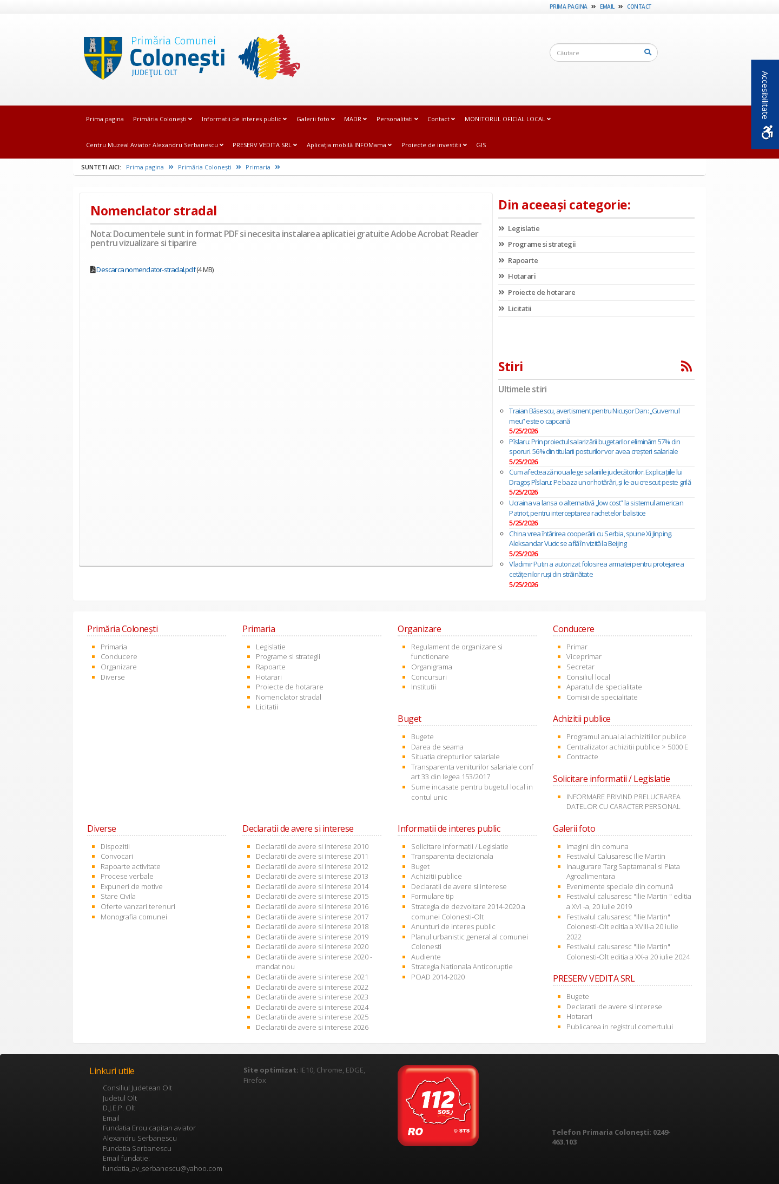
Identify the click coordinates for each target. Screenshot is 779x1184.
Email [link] (607, 6)
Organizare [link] (119, 667)
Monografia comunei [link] (134, 917)
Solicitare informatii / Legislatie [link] (460, 846)
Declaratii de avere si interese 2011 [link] (312, 856)
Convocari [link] (117, 856)
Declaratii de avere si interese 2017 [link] (312, 917)
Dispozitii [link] (115, 846)
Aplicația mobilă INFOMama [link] (349, 145)
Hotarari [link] (517, 276)
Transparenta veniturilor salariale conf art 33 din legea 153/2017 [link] (472, 772)
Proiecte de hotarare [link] (536, 292)
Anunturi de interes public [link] (453, 926)
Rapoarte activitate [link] (131, 866)
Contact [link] (639, 6)
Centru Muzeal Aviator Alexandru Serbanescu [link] (154, 145)
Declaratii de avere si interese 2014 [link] (312, 886)
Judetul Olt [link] (120, 1098)
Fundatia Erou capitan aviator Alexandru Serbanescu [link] (149, 1133)
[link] (189, 59)
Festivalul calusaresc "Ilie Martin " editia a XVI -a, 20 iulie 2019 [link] (628, 901)
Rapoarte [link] (518, 260)
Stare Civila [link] (118, 896)
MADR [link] (355, 119)
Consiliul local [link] (588, 677)
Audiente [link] (426, 957)
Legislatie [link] (518, 228)
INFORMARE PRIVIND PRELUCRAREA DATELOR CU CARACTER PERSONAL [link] (623, 802)
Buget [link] (420, 866)
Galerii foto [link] (315, 119)
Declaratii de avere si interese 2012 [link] (312, 866)
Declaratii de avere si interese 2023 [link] (312, 997)
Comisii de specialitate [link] (602, 697)
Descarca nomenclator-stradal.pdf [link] (145, 269)
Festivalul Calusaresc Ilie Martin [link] (615, 856)
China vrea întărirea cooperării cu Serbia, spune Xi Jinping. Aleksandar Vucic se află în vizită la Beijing (590, 539)
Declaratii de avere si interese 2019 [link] (312, 937)
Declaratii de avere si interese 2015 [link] (312, 896)
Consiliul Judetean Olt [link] (137, 1088)
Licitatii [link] (515, 308)
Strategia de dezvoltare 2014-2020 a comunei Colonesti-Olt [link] (468, 912)
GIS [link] (481, 145)
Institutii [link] (423, 687)
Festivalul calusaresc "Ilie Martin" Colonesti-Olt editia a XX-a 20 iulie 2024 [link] (628, 952)
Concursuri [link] (429, 677)
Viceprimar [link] (584, 656)
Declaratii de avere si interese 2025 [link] (312, 1017)
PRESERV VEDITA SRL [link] (265, 145)
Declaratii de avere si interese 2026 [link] (312, 1027)
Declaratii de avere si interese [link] (459, 886)
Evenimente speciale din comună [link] (620, 886)
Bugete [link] (422, 736)
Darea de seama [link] (437, 747)
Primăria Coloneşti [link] (162, 119)
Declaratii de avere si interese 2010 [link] (312, 846)
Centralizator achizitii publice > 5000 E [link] (627, 747)
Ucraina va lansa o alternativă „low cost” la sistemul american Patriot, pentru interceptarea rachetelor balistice (596, 508)
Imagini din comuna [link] (597, 846)
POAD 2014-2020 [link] (438, 977)
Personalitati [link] (397, 119)
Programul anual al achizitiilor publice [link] (626, 736)
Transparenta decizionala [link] (452, 856)
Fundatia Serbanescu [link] (137, 1148)
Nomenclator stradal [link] (288, 697)
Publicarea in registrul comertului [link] (619, 1026)
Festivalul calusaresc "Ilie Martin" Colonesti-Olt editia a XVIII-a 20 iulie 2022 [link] (622, 927)
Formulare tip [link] (432, 896)
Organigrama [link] (431, 667)
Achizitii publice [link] (436, 876)
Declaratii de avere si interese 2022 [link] (312, 987)
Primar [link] (576, 647)
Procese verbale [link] (127, 876)
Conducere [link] (119, 656)
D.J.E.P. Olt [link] (119, 1108)
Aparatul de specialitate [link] (604, 687)
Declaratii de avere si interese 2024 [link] (312, 1007)
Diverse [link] (113, 677)
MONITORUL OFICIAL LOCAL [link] (508, 119)
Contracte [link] (582, 756)
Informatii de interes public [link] (244, 119)
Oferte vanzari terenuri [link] (138, 906)
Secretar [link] (580, 667)
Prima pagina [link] (568, 6)
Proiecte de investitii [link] (434, 145)
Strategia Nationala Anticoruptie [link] (462, 966)
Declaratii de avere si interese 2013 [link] (312, 876)
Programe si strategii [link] (537, 244)
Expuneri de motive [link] (132, 886)
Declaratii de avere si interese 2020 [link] (312, 946)
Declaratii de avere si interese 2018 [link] (312, 926)
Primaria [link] (263, 167)
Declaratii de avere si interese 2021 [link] (312, 977)
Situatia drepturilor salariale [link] (455, 756)
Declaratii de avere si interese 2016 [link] (312, 906)
